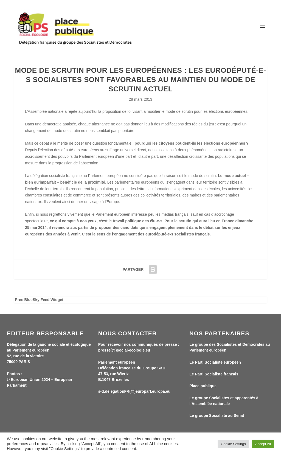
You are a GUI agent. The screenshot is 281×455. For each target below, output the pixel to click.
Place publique (203, 386)
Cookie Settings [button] (233, 444)
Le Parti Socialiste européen (215, 362)
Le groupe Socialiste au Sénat (216, 415)
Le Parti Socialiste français (213, 374)
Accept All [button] (263, 444)
